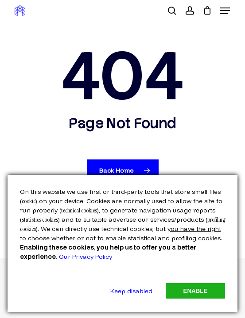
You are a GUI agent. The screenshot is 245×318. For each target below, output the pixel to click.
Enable (195, 291)
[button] (225, 10)
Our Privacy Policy (85, 257)
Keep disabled (131, 291)
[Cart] (207, 10)
